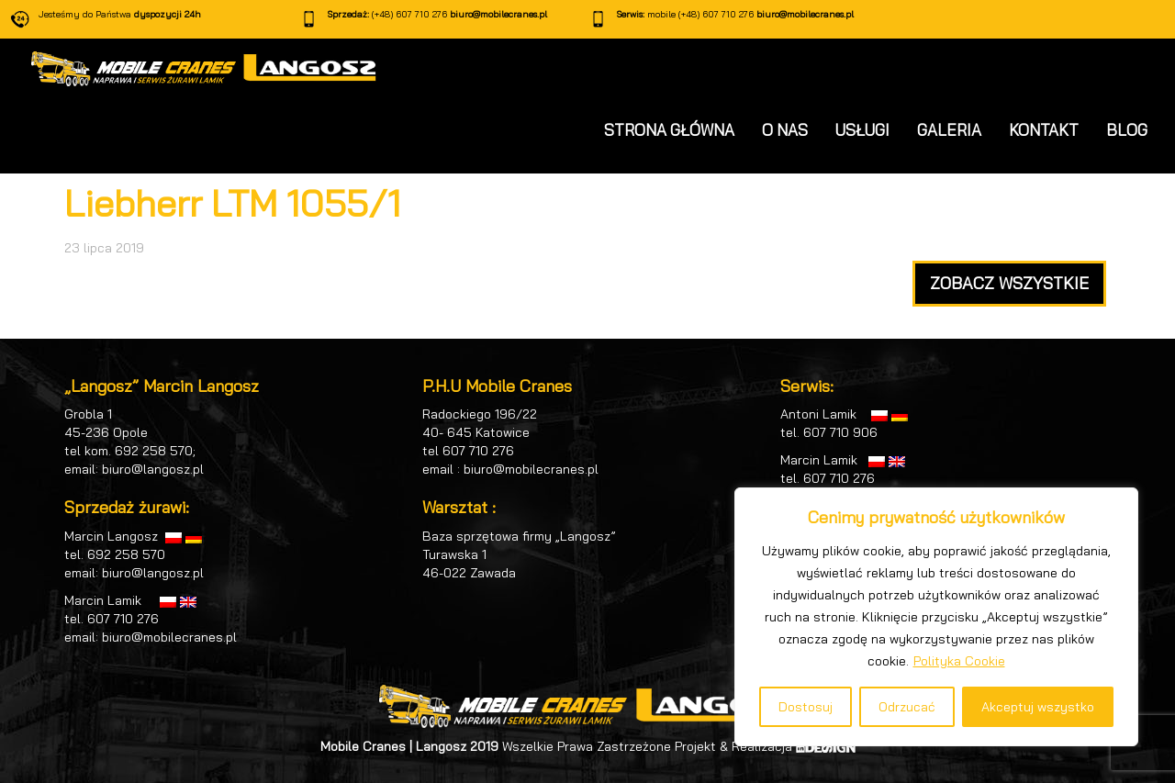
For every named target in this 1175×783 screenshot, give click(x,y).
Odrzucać (906, 707)
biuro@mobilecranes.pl (498, 14)
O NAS (785, 130)
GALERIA (949, 130)
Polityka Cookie (959, 661)
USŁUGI (862, 130)
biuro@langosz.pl (153, 469)
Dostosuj (805, 707)
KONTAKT (1044, 130)
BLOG (1126, 130)
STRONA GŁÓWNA (669, 130)
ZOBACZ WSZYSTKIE (1009, 283)
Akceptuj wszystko (1037, 707)
